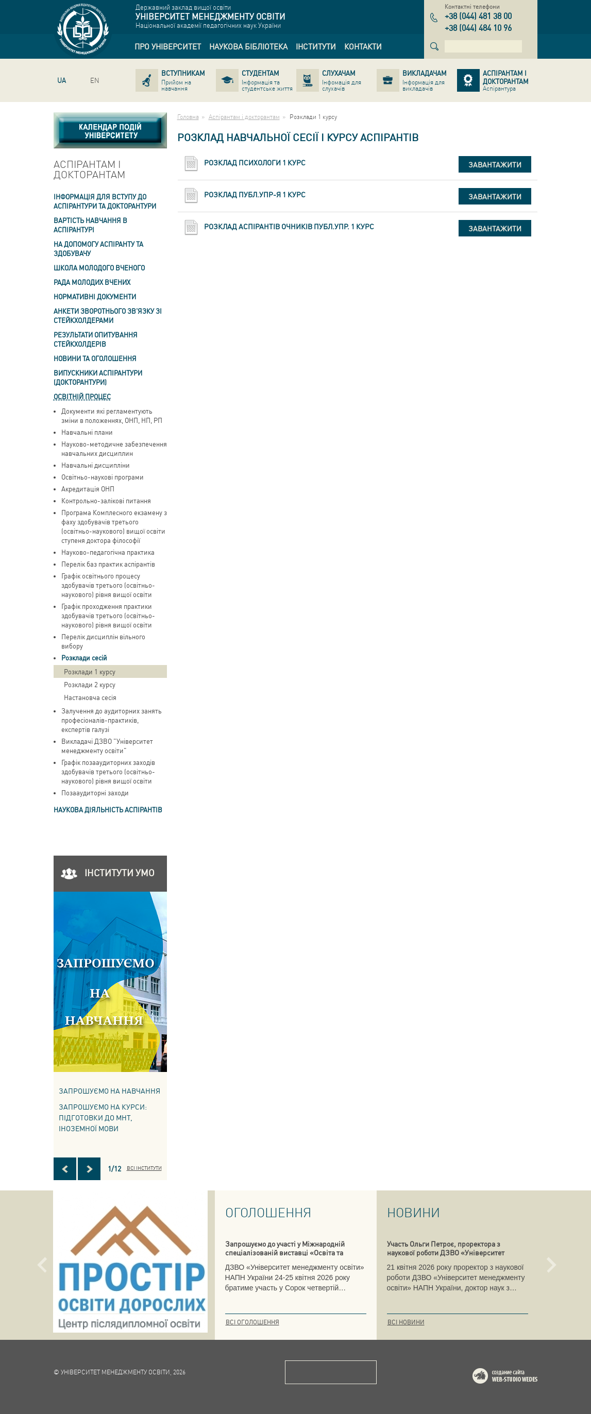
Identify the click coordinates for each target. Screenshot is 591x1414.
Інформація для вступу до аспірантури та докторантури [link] (105, 201)
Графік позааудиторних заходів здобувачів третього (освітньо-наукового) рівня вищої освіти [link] (108, 771)
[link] (167, 46)
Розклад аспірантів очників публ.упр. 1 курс (289, 226)
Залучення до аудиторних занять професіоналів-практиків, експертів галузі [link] (111, 720)
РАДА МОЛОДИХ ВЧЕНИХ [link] (92, 282)
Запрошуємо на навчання (109, 1090)
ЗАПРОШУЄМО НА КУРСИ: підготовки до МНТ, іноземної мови (103, 1117)
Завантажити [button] (494, 164)
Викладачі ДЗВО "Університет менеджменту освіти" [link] (107, 746)
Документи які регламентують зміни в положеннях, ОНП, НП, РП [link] (111, 415)
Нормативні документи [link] (95, 296)
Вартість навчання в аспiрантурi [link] (90, 225)
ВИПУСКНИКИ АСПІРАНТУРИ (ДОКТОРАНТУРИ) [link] (98, 377)
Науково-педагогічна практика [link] (108, 552)
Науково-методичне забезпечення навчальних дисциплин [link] (114, 448)
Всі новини (406, 1322)
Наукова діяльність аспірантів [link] (108, 809)
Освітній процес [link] (82, 396)
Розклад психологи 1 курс (255, 162)
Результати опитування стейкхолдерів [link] (96, 339)
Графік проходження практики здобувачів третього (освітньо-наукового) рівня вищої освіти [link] (108, 615)
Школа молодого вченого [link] (99, 267)
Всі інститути (144, 1168)
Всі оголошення (252, 1322)
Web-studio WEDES (518, 1378)
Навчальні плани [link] (87, 432)
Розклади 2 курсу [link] (89, 684)
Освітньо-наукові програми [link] (102, 476)
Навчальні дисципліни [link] (95, 465)
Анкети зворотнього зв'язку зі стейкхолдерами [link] (108, 315)
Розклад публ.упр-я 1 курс (255, 194)
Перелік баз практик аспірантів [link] (108, 563)
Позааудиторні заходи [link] (95, 792)
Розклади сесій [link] (84, 657)
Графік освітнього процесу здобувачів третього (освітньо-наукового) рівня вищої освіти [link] (108, 585)
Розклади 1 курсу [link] (89, 671)
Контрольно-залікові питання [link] (106, 500)
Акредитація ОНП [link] (87, 488)
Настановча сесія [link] (90, 697)
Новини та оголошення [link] (95, 358)
